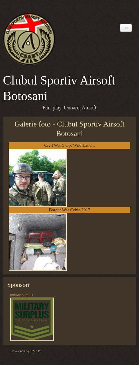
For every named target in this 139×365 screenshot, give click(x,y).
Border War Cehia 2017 (69, 210)
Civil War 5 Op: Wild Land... (69, 145)
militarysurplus (21, 295)
